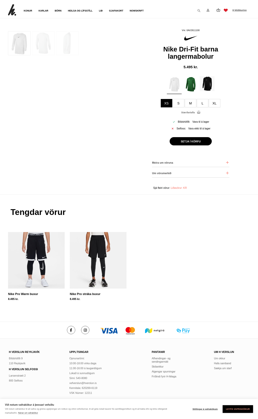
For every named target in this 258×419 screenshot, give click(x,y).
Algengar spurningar (163, 371)
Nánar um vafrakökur (28, 413)
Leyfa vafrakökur (238, 409)
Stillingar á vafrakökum (205, 409)
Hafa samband (222, 363)
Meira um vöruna (162, 162)
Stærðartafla (188, 112)
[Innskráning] (207, 10)
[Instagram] (85, 330)
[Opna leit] (200, 10)
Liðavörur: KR (179, 187)
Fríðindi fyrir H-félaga (164, 376)
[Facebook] (71, 330)
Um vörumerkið (161, 173)
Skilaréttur (158, 366)
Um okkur (219, 358)
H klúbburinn (239, 10)
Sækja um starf (223, 368)
